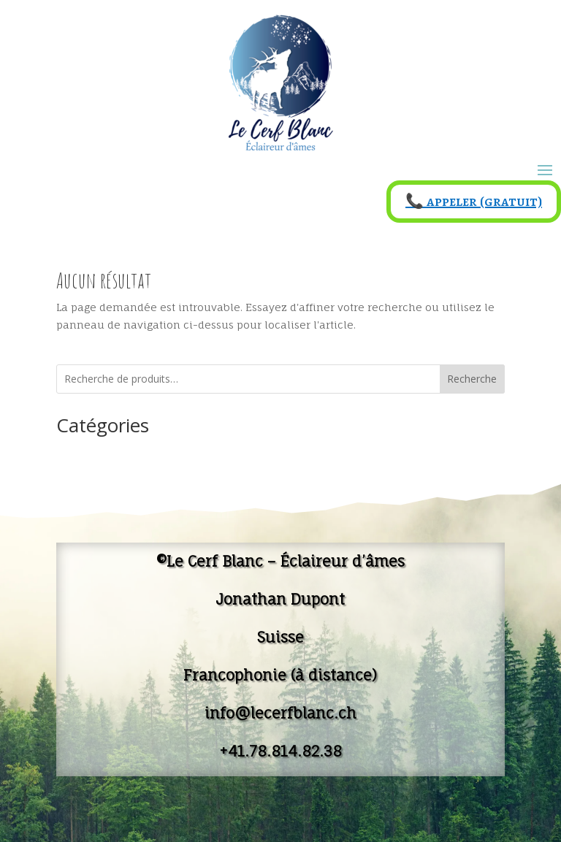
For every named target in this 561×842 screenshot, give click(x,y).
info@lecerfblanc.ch (280, 713)
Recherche (472, 379)
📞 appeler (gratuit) (473, 201)
